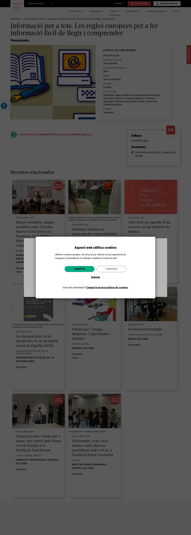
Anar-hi (120, 283)
